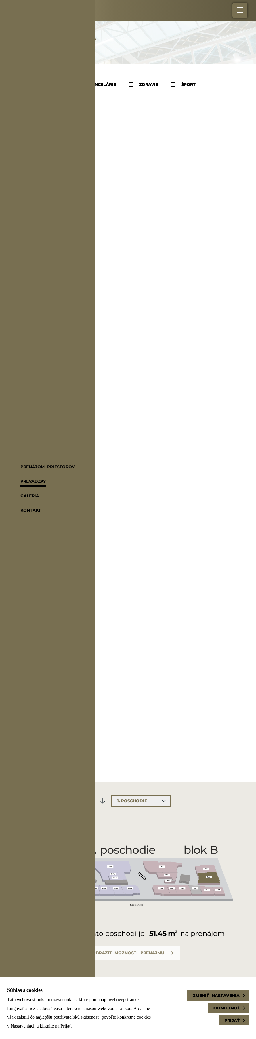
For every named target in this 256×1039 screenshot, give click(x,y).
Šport (183, 84)
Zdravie (143, 84)
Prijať (232, 1020)
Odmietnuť (226, 1008)
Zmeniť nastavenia (216, 995)
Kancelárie (97, 84)
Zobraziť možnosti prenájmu (126, 952)
